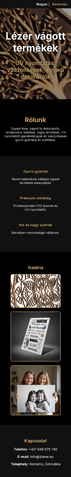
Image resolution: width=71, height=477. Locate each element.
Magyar (42, 4)
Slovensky (59, 4)
